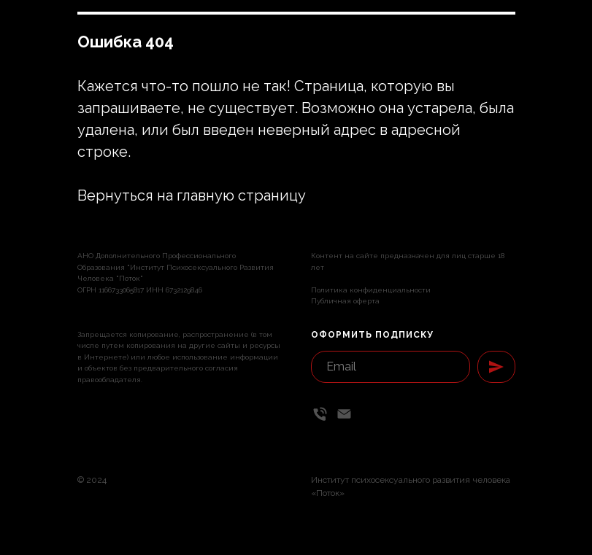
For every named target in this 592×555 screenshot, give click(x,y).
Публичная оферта (345, 301)
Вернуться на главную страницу (191, 195)
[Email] (344, 414)
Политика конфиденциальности (371, 290)
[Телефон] (320, 414)
